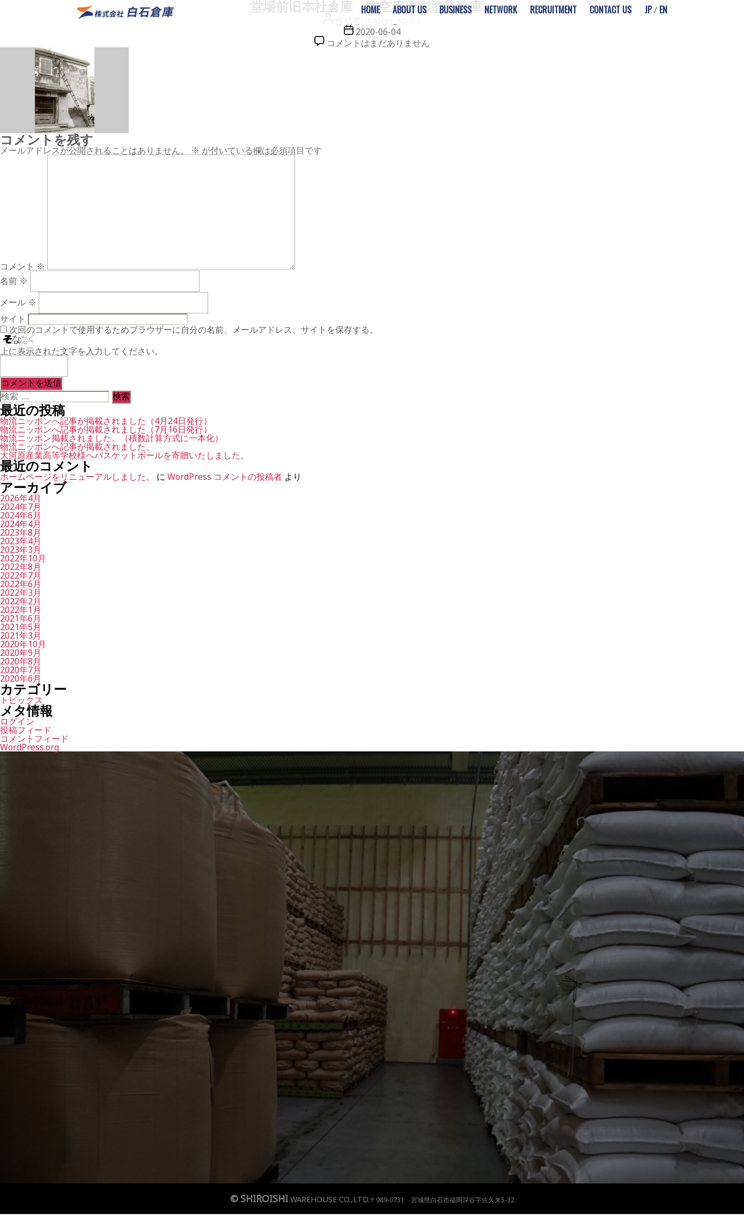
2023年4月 (20, 541)
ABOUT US (409, 9)
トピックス (21, 700)
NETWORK (500, 9)
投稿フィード (25, 730)
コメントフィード (34, 738)
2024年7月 (20, 507)
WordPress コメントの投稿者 (224, 477)
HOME (370, 9)
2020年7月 (20, 670)
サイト (13, 319)
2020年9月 (20, 653)
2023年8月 (20, 532)
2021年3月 (20, 635)
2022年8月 (20, 567)
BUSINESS (455, 9)
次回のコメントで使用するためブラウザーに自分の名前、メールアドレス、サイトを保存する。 (193, 329)
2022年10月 (23, 558)
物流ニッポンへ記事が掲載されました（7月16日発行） (106, 429)
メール (18, 302)
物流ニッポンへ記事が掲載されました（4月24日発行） (106, 421)
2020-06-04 (378, 32)
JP (648, 9)
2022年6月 (20, 584)
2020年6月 (20, 678)
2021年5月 (20, 627)
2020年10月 (23, 644)
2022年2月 (20, 601)
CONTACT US (610, 9)
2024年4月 (20, 524)
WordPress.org (29, 747)
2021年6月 (20, 618)
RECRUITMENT (553, 9)
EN (663, 9)
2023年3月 (20, 549)
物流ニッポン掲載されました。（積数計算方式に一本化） (111, 438)
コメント (22, 266)
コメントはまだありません (378, 43)
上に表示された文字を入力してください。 (81, 351)
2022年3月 (20, 592)
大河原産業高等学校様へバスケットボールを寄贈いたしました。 (124, 455)
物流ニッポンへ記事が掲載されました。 (77, 446)
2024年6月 (20, 515)
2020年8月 (20, 661)
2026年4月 (20, 498)
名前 (14, 281)
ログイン (17, 721)
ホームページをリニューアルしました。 (77, 477)
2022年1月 (20, 610)
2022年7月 (20, 575)
